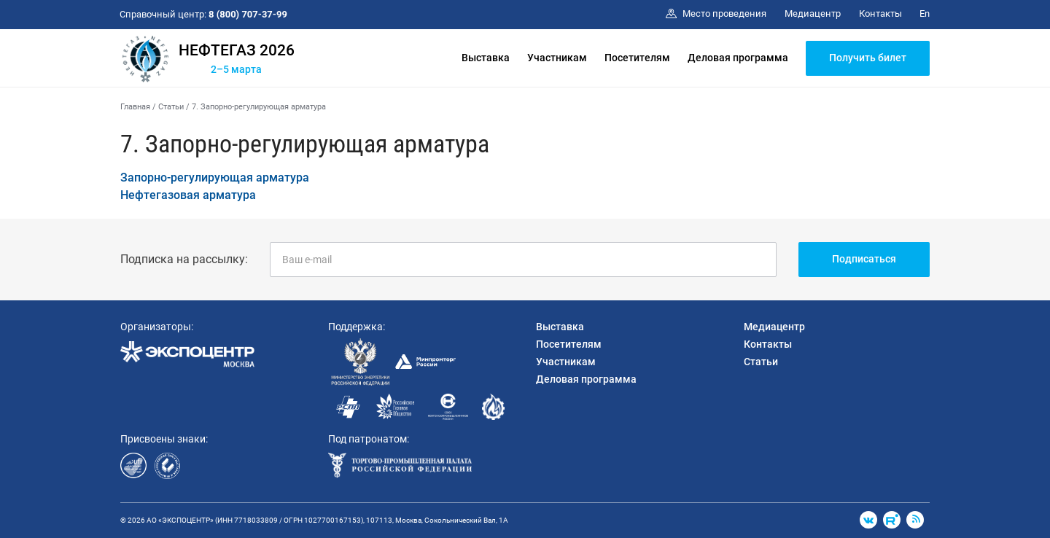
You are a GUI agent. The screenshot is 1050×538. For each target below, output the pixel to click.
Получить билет (867, 57)
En (924, 13)
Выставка (486, 57)
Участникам (557, 57)
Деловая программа (738, 57)
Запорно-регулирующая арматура (214, 177)
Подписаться (864, 259)
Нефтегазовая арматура (188, 195)
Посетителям (637, 57)
